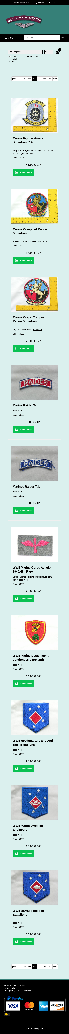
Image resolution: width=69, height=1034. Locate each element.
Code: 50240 (18, 246)
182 (49, 79)
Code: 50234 (18, 669)
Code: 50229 (18, 927)
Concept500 (38, 1029)
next (55, 79)
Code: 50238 (18, 415)
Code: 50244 (18, 158)
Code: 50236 (18, 584)
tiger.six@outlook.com (45, 2)
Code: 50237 (18, 496)
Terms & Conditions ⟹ (14, 985)
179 (39, 79)
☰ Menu (9, 38)
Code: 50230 (18, 839)
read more (29, 153)
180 (44, 79)
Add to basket (23, 172)
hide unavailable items (14, 59)
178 (34, 79)
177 (29, 79)
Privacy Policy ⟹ (12, 988)
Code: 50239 (18, 334)
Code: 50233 (18, 754)
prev (14, 79)
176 (24, 79)
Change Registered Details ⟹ (17, 991)
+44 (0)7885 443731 (23, 2)
